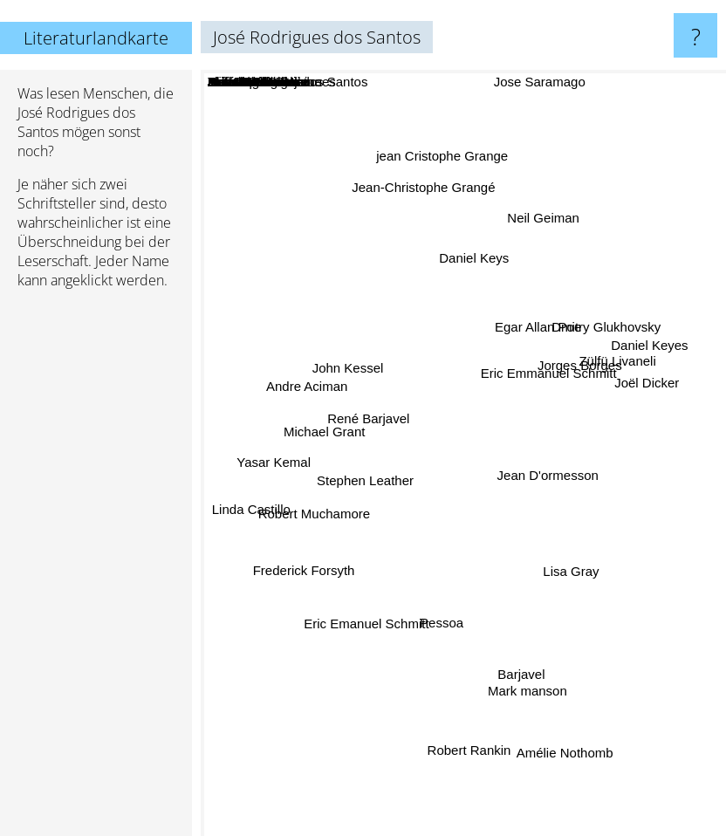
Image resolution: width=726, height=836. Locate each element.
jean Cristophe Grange (442, 169)
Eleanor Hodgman (530, 488)
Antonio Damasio (391, 455)
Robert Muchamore (319, 511)
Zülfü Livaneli (614, 368)
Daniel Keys (474, 267)
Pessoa (442, 615)
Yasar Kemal (280, 461)
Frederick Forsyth (309, 565)
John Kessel (351, 371)
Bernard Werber (433, 582)
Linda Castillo (255, 507)
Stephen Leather (371, 478)
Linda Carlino (528, 600)
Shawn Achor (496, 355)
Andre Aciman (316, 389)
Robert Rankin (468, 731)
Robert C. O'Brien (527, 313)
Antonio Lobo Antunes (400, 553)
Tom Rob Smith (547, 519)
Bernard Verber (401, 346)
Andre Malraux (501, 404)
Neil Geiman (538, 228)
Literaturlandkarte (96, 38)
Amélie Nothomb (563, 740)
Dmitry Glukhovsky (597, 334)
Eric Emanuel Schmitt (367, 616)
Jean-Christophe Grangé (422, 201)
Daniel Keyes (648, 350)
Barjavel (520, 664)
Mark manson (524, 678)
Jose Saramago (539, 81)
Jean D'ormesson (544, 474)
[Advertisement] (96, 570)
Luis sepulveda (430, 332)
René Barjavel (371, 416)
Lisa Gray (568, 565)
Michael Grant (332, 432)
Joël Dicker (638, 387)
